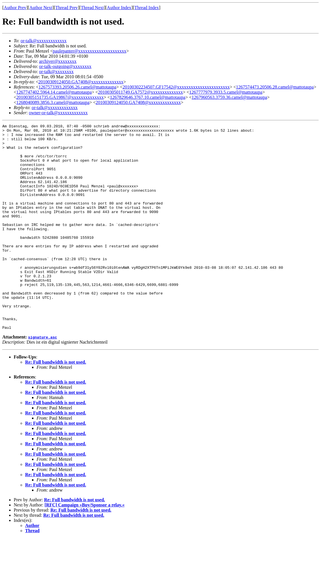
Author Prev (15, 7)
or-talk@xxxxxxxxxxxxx (44, 40)
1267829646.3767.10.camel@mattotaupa (147, 97)
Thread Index (147, 7)
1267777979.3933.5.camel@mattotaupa (225, 92)
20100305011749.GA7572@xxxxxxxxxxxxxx (140, 92)
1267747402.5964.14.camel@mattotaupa (54, 92)
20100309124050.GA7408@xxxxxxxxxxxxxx (80, 81)
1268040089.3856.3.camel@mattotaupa (52, 102)
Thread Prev (66, 7)
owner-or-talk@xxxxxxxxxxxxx (58, 112)
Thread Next (92, 7)
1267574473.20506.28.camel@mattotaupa (275, 87)
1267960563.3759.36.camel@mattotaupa (229, 97)
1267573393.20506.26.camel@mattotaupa (77, 87)
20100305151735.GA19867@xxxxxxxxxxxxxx (60, 97)
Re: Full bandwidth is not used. (55, 403)
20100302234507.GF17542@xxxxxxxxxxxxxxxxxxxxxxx (176, 87)
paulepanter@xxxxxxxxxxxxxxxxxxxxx (89, 51)
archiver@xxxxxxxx (58, 61)
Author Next (40, 7)
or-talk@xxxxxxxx (56, 71)
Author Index (119, 7)
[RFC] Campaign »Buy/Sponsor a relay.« (85, 546)
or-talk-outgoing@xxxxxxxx (65, 66)
